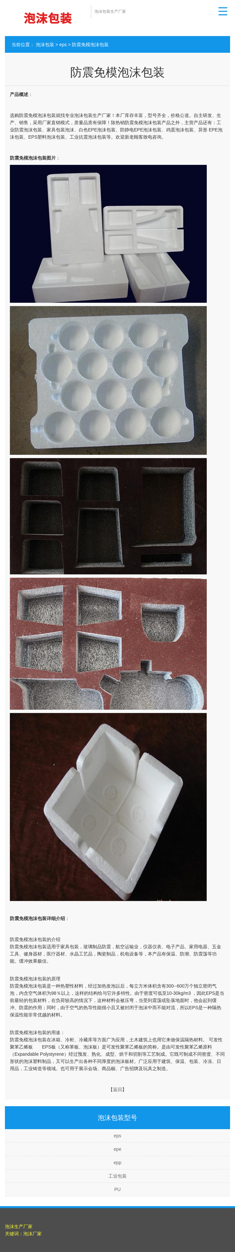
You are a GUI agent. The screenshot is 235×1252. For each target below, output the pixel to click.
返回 (117, 1089)
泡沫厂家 (32, 1233)
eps (63, 44)
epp (117, 1162)
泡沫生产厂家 (18, 1226)
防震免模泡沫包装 (90, 44)
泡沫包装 (45, 44)
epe (117, 1149)
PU (117, 1189)
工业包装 (117, 1176)
